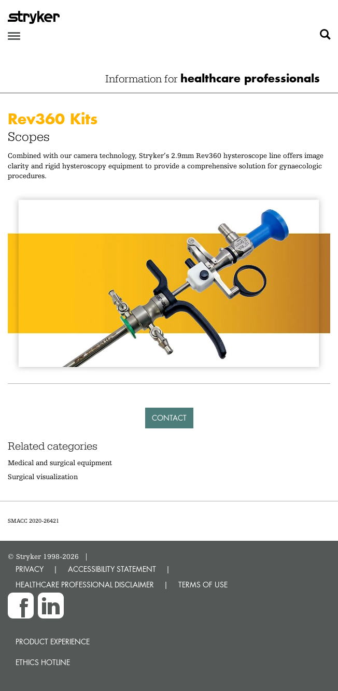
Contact (169, 418)
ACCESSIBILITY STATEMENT (112, 569)
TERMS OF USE (203, 584)
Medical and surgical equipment (60, 462)
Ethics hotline (43, 662)
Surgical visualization (43, 476)
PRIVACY (30, 569)
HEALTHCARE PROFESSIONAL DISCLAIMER (85, 584)
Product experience (53, 641)
